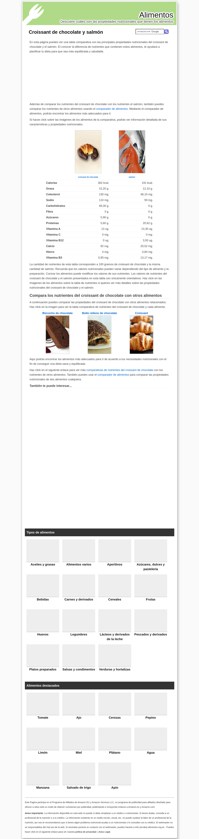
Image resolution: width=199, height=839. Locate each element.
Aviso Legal (104, 832)
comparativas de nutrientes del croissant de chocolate (119, 370)
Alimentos (156, 15)
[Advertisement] (99, 77)
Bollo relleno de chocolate (99, 313)
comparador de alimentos (112, 108)
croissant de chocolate (88, 177)
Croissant (141, 313)
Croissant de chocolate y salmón (66, 32)
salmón (132, 177)
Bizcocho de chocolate (57, 313)
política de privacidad (85, 832)
